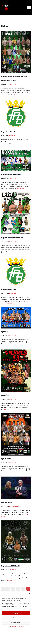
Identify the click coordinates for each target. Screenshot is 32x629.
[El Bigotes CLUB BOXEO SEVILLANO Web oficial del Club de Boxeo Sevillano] (6, 7)
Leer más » (16, 94)
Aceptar (16, 613)
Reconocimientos (15, 506)
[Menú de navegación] (29, 7)
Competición (13, 84)
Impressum (21, 626)
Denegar (16, 618)
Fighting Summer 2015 (6, 459)
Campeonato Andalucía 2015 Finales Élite (10, 566)
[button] (29, 594)
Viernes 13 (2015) (5, 395)
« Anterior (5, 589)
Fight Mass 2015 (5, 332)
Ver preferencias (16, 623)
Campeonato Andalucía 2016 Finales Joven (11, 174)
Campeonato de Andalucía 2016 (8, 289)
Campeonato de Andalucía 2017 (8, 132)
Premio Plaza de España (6, 502)
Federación (12, 136)
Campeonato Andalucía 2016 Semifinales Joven (12, 238)
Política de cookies (12, 626)
